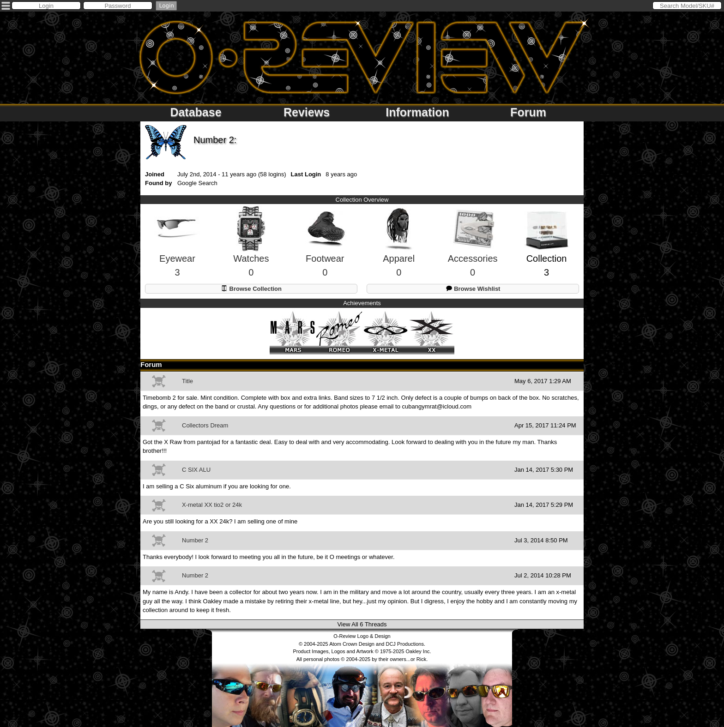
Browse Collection (251, 288)
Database (195, 112)
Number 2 (195, 540)
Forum (528, 112)
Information (417, 112)
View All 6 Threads (361, 624)
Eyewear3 (177, 250)
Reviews (307, 112)
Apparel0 (399, 249)
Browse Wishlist (473, 288)
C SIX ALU (196, 469)
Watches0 (251, 249)
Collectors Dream (205, 425)
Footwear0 (325, 250)
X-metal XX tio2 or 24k (212, 504)
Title (187, 381)
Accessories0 (473, 250)
